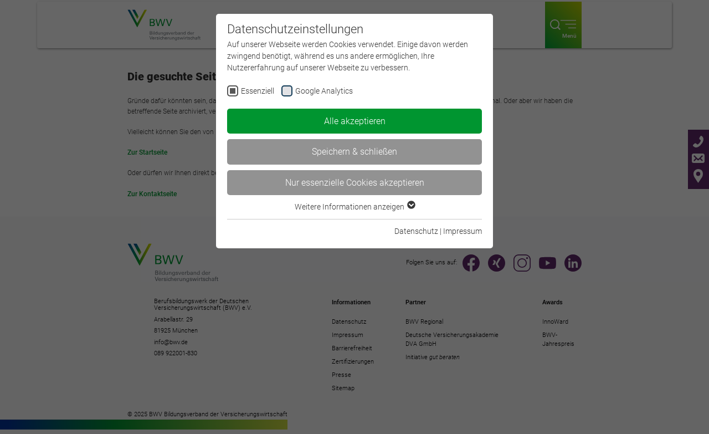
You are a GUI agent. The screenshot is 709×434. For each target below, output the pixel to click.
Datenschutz (416, 231)
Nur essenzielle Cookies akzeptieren (354, 182)
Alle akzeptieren (355, 121)
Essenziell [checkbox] (257, 90)
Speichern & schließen (354, 151)
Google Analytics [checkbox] (324, 90)
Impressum (462, 231)
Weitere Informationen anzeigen (354, 206)
